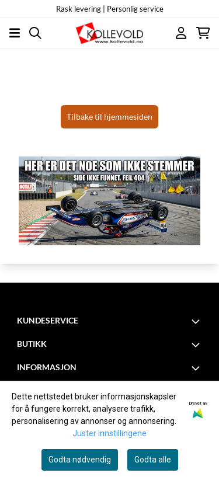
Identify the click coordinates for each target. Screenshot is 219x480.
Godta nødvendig (79, 459)
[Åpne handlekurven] (203, 33)
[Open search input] (35, 33)
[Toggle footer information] (197, 321)
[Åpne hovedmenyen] (15, 33)
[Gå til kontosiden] (181, 33)
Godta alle (152, 459)
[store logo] (109, 33)
